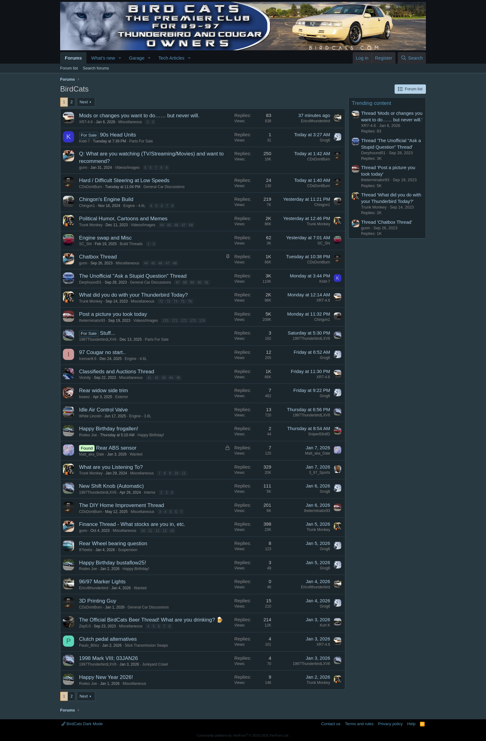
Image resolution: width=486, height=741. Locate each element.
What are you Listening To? (111, 467)
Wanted (136, 454)
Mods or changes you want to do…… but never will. (139, 116)
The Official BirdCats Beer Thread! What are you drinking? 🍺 (151, 620)
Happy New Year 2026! (106, 677)
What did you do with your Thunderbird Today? (133, 295)
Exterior (121, 397)
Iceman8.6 (87, 359)
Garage (136, 58)
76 (190, 301)
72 (161, 301)
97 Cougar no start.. (102, 352)
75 (182, 301)
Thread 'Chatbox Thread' (386, 222)
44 (146, 263)
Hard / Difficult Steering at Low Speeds (124, 180)
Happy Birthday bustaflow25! (112, 563)
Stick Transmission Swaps (146, 645)
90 (199, 282)
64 (162, 225)
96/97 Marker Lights (102, 582)
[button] (120, 58)
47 (167, 263)
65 (169, 225)
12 (157, 530)
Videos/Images (127, 167)
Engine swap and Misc (105, 238)
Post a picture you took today (113, 314)
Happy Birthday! (151, 435)
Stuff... (107, 333)
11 (183, 473)
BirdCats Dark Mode (82, 723)
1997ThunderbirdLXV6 (98, 339)
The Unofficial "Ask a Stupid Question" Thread (133, 276)
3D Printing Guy (97, 601)
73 (168, 301)
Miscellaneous (130, 122)
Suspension (127, 550)
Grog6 (325, 140)
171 (174, 320)
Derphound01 (90, 282)
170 (165, 320)
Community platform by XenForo (243, 735)
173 (193, 320)
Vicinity (85, 377)
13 (164, 530)
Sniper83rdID (319, 434)
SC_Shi (85, 244)
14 (172, 530)
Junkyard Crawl (155, 664)
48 (175, 263)
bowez (84, 397)
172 (184, 320)
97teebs (85, 550)
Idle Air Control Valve (103, 410)
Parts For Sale (141, 141)
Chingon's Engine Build (106, 199)
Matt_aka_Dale (91, 454)
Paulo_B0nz (89, 645)
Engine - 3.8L (140, 416)
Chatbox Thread (98, 257)
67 (183, 225)
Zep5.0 (85, 626)
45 (153, 263)
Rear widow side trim (103, 390)
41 (149, 377)
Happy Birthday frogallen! (108, 429)
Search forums (96, 68)
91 (206, 282)
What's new (103, 58)
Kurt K (325, 625)
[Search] (412, 58)
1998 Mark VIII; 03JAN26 (108, 658)
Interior (150, 492)
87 (177, 282)
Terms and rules (359, 723)
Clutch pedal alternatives (108, 639)
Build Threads (131, 244)
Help (411, 723)
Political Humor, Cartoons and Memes (123, 219)
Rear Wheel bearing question (113, 543)
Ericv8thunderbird (315, 121)
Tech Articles (171, 58)
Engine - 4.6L (134, 206)
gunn (83, 167)
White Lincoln (90, 416)
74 (175, 301)
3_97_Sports (319, 472)
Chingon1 (87, 206)
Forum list (69, 68)
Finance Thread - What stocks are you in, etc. (132, 524)
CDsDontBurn (318, 159)
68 (191, 225)
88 (185, 282)
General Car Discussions (164, 187)
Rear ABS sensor (116, 448)
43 (164, 377)
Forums (73, 58)
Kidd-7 (84, 141)
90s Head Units (118, 135)
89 (192, 282)
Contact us (330, 723)
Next (84, 102)
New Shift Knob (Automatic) (111, 486)
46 (160, 263)
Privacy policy (390, 723)
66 (176, 225)
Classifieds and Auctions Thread (116, 372)
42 (156, 377)
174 (202, 320)
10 (176, 473)
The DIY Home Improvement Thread (121, 505)
